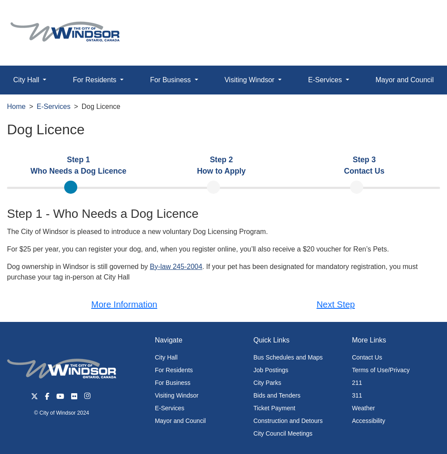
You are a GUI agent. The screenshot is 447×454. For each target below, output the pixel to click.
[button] (421, 15)
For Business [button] (171, 80)
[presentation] (78, 165)
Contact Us (367, 357)
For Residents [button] (95, 80)
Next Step (335, 304)
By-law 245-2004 (176, 266)
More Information (124, 304)
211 (357, 382)
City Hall (166, 357)
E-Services (53, 106)
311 (357, 395)
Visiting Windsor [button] (250, 80)
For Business (173, 382)
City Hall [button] (27, 80)
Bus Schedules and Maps (288, 357)
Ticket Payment (274, 408)
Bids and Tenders (276, 395)
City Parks (267, 382)
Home (16, 106)
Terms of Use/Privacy (380, 370)
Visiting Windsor (177, 395)
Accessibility (368, 420)
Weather (363, 408)
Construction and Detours (288, 420)
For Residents (174, 370)
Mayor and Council (404, 80)
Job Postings (270, 370)
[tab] (78, 165)
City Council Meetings (282, 433)
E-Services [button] (326, 80)
